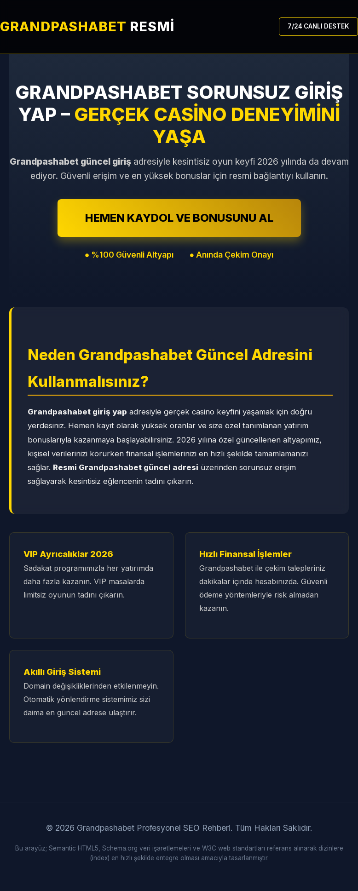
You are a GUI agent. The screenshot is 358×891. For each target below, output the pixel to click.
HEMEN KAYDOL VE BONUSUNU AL (179, 217)
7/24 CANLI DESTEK (318, 26)
